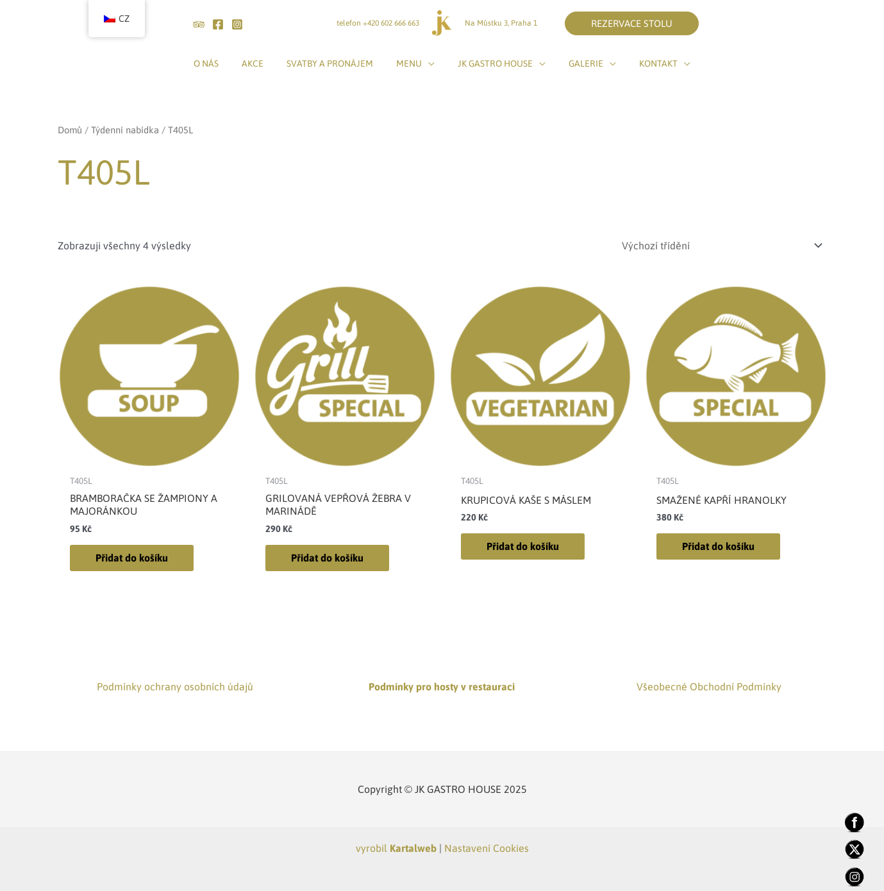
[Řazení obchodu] (720, 245)
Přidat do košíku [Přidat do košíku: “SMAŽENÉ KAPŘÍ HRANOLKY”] (718, 546)
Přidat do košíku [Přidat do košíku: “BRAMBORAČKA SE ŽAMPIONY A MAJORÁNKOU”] (132, 557)
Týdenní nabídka (125, 129)
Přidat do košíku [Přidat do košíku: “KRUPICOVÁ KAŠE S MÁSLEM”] (523, 546)
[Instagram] (237, 24)
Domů (70, 129)
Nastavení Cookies (486, 848)
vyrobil (396, 848)
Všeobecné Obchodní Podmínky (709, 686)
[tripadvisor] (198, 24)
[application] (428, 63)
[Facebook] (218, 24)
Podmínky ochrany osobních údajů (175, 686)
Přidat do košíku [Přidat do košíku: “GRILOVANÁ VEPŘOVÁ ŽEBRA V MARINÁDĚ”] (327, 557)
